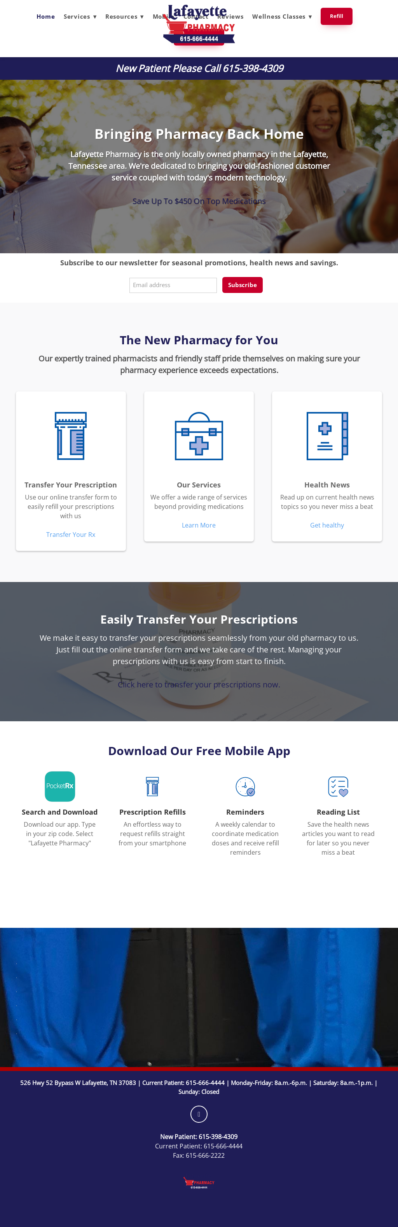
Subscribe (242, 284)
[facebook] (199, 1114)
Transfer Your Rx (70, 534)
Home (46, 16)
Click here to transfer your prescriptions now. (199, 684)
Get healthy (327, 525)
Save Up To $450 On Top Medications (199, 200)
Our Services (199, 485)
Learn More (199, 525)
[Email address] (173, 285)
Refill (336, 16)
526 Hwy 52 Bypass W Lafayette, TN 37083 (78, 1083)
